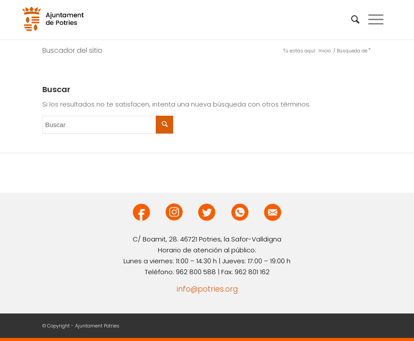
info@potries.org (207, 289)
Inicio (324, 51)
